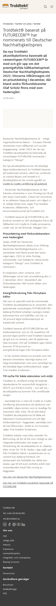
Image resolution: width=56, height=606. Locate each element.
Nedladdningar (10, 589)
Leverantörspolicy (11, 553)
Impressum (8, 549)
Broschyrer (8, 584)
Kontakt (8, 567)
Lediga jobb (8, 540)
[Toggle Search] (45, 7)
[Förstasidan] (15, 6)
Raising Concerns (11, 561)
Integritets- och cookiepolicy (17, 557)
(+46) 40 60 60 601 (16, 513)
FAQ (5, 593)
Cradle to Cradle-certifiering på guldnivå (25, 183)
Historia (6, 544)
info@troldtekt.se (11, 518)
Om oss (7, 530)
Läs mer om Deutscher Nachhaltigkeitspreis (27, 476)
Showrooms (9, 573)
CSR (5, 536)
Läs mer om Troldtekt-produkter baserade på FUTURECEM (28, 484)
